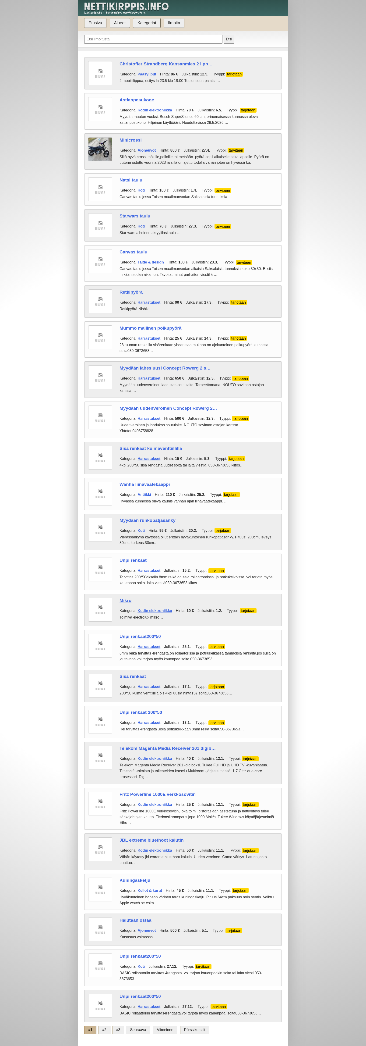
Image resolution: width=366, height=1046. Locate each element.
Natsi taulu (131, 180)
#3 (118, 1030)
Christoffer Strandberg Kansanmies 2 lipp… (166, 63)
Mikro (125, 600)
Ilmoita (174, 23)
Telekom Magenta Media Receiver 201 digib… (168, 748)
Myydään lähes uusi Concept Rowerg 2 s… (165, 368)
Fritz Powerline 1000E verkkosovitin (158, 794)
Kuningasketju (135, 880)
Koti (141, 190)
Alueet (120, 23)
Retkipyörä (131, 292)
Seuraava (138, 1030)
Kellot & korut (149, 891)
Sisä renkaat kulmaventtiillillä (151, 448)
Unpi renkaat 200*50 (141, 712)
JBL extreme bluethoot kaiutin (152, 840)
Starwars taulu (135, 215)
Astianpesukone (137, 99)
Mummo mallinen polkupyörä (150, 328)
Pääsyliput (146, 74)
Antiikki (144, 495)
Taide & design (150, 262)
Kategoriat (146, 23)
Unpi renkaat (133, 560)
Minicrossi (131, 140)
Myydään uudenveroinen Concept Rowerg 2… (168, 408)
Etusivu (95, 23)
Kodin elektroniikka (154, 110)
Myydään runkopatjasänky (148, 520)
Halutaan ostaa (135, 920)
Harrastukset (148, 302)
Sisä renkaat (133, 676)
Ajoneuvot (146, 150)
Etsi (229, 39)
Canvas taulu (133, 251)
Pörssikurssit (194, 1030)
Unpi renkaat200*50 (140, 636)
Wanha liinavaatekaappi (145, 484)
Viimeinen (165, 1030)
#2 (104, 1030)
